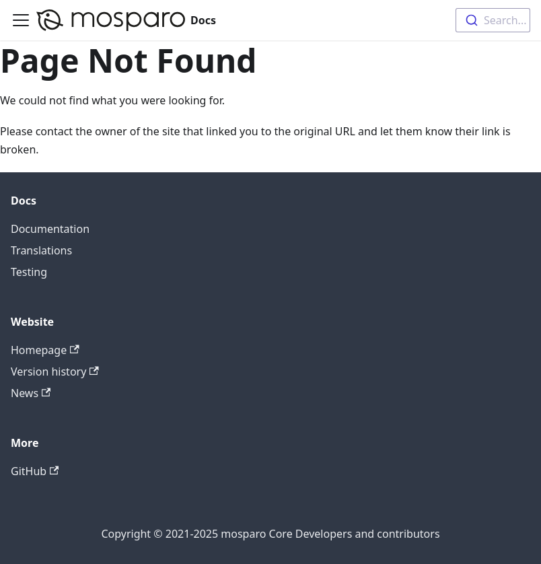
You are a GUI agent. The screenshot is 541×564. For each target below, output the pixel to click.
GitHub (35, 471)
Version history (55, 371)
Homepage (45, 350)
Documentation (50, 228)
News (30, 393)
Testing (29, 272)
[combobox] (493, 20)
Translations (41, 250)
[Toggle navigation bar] (21, 20)
